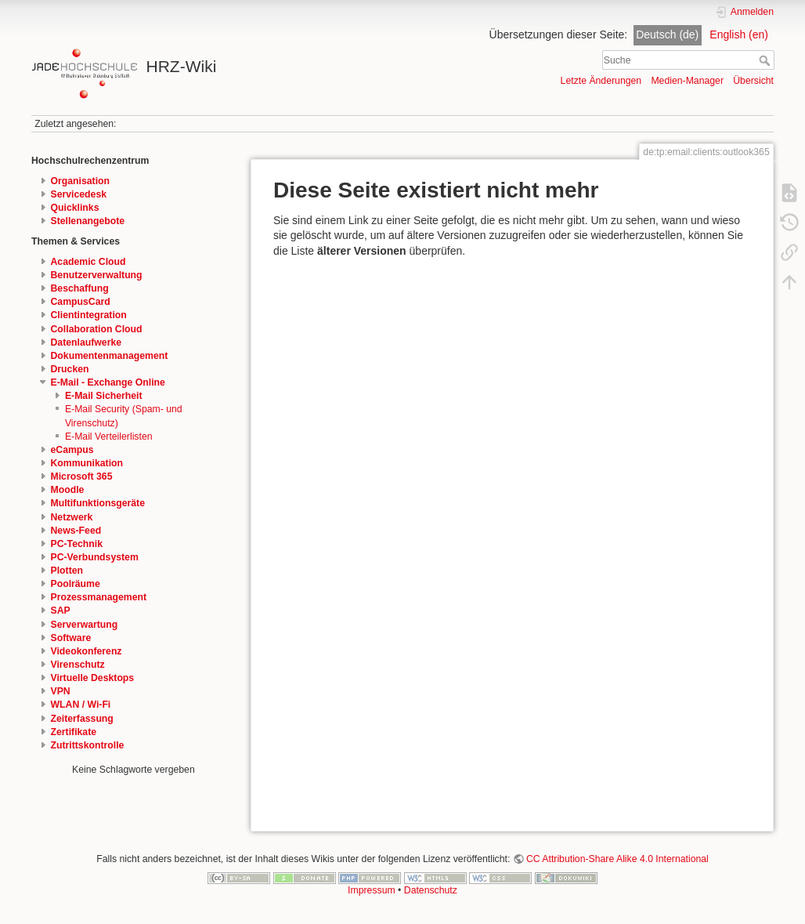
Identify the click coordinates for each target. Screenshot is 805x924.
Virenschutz (78, 664)
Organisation (80, 181)
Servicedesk (79, 194)
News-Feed (76, 530)
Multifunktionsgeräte (98, 503)
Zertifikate (74, 732)
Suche (766, 60)
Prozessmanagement (99, 597)
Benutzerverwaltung (97, 275)
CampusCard (80, 301)
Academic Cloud (88, 261)
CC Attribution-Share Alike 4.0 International (617, 858)
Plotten (67, 570)
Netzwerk (72, 517)
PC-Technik (77, 543)
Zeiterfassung (82, 718)
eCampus (72, 449)
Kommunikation (87, 463)
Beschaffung (80, 288)
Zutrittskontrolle (88, 745)
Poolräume (75, 583)
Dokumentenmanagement (109, 355)
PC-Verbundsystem (95, 557)
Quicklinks (75, 207)
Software (71, 637)
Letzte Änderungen (601, 80)
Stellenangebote (88, 221)
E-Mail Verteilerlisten (109, 436)
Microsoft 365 (82, 476)
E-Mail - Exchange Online (108, 382)
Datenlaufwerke (86, 342)
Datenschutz (430, 890)
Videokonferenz (86, 651)
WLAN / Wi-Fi (81, 704)
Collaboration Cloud (97, 329)
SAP (60, 610)
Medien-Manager (687, 80)
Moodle (68, 489)
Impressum (371, 890)
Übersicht (753, 80)
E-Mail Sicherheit (104, 395)
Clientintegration (89, 315)
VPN (60, 691)
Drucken (70, 369)
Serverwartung (84, 624)
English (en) (738, 34)
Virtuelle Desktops (93, 677)
